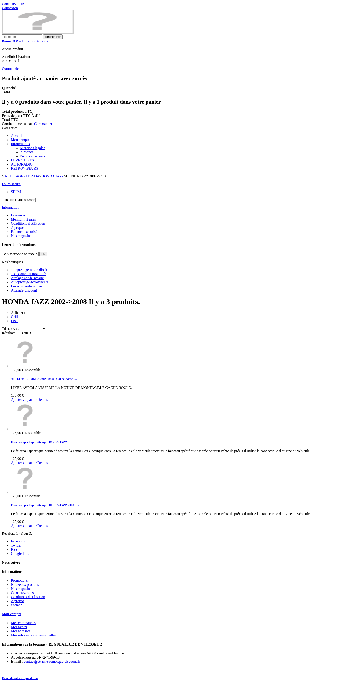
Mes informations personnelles (33, 635)
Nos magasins (21, 236)
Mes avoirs (19, 627)
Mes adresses (20, 631)
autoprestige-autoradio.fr (29, 270)
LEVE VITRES (22, 160)
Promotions (19, 580)
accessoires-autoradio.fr (28, 274)
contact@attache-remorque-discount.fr (52, 661)
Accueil (16, 136)
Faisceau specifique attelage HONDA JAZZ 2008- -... (45, 505)
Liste (14, 321)
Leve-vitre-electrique (26, 286)
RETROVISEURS (24, 168)
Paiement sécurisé (33, 156)
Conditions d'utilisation (28, 223)
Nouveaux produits (25, 584)
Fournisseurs (11, 184)
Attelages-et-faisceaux (27, 278)
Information (10, 207)
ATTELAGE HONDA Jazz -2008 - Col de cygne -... (44, 378)
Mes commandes (23, 623)
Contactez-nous (13, 4)
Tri (4, 329)
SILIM (16, 192)
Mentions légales (32, 148)
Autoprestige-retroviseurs (29, 282)
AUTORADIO (22, 164)
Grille (15, 317)
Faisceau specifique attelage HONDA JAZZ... (40, 442)
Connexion (10, 8)
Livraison (18, 215)
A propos (26, 152)
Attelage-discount (24, 290)
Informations (20, 144)
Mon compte (20, 140)
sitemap (16, 605)
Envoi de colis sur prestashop (20, 678)
